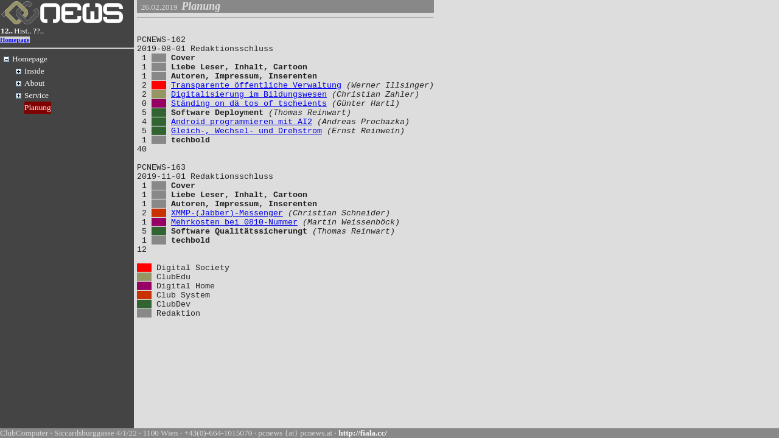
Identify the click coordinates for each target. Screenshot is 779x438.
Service (36, 95)
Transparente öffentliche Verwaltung (256, 97)
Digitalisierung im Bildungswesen (249, 108)
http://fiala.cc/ (362, 432)
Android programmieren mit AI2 (241, 141)
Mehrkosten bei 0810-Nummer (234, 261)
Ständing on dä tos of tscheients (249, 119)
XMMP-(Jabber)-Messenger (227, 250)
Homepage (15, 39)
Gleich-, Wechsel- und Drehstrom (246, 152)
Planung (37, 107)
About (34, 83)
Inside (34, 70)
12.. (7, 30)
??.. (38, 30)
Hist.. (23, 30)
